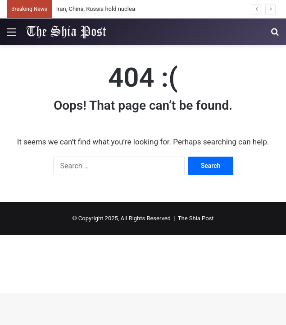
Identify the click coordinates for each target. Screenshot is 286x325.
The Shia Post (196, 218)
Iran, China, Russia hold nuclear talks (103, 8)
